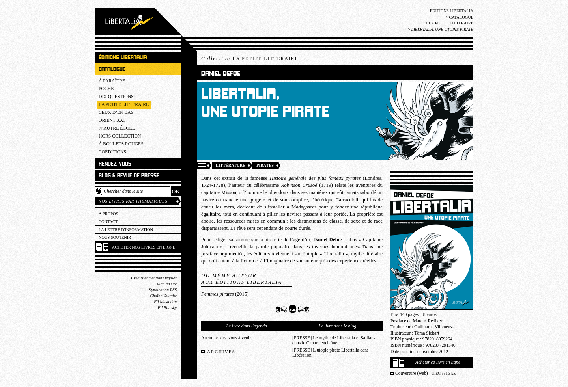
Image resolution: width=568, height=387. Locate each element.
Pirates (265, 165)
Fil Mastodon (165, 302)
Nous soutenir (115, 237)
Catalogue (461, 17)
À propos (108, 214)
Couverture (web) (425, 373)
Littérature (230, 165)
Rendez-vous (115, 164)
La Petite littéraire (451, 23)
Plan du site (167, 284)
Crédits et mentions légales (154, 278)
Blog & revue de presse (129, 176)
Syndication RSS (163, 290)
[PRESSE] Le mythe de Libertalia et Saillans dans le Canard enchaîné (333, 340)
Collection (250, 58)
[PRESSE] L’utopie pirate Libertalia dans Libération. (330, 353)
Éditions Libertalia (451, 11)
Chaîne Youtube (163, 296)
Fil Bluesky (167, 307)
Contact (108, 222)
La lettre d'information (126, 229)
